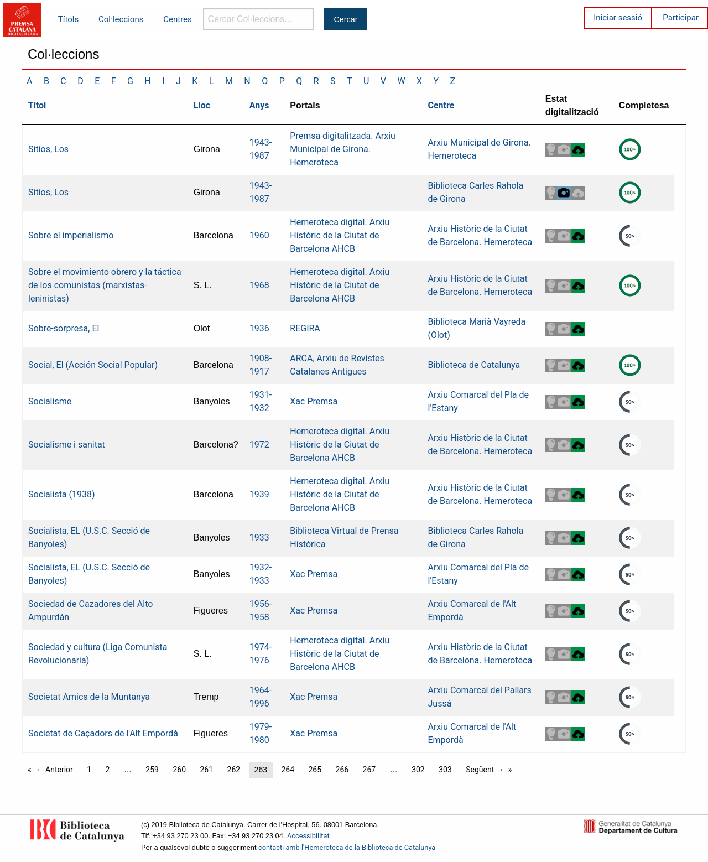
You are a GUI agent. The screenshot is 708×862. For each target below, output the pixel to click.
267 (369, 769)
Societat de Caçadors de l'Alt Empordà (103, 733)
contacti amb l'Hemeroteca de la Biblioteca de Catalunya (346, 847)
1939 (259, 494)
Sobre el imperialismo (70, 235)
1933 (259, 537)
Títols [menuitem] (68, 19)
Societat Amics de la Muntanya (89, 697)
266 (342, 769)
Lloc (202, 105)
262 (234, 769)
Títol (37, 105)
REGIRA (305, 328)
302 (418, 769)
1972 (259, 444)
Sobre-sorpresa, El (63, 328)
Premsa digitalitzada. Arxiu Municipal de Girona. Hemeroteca (342, 149)
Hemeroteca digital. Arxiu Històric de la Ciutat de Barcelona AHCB (339, 235)
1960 (259, 235)
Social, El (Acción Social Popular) (93, 365)
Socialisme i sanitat (66, 444)
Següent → (485, 769)
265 (314, 769)
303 (445, 769)
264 (287, 769)
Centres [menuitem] (177, 19)
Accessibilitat (308, 836)
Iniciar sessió (618, 18)
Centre (441, 105)
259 (152, 769)
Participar (681, 18)
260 (179, 769)
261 (206, 769)
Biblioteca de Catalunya (474, 365)
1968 (259, 285)
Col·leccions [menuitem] (120, 19)
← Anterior (54, 769)
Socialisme (49, 401)
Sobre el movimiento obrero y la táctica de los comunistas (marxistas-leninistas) (104, 285)
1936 (259, 328)
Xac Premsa (313, 401)
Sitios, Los (48, 149)
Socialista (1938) (61, 494)
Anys (259, 105)
